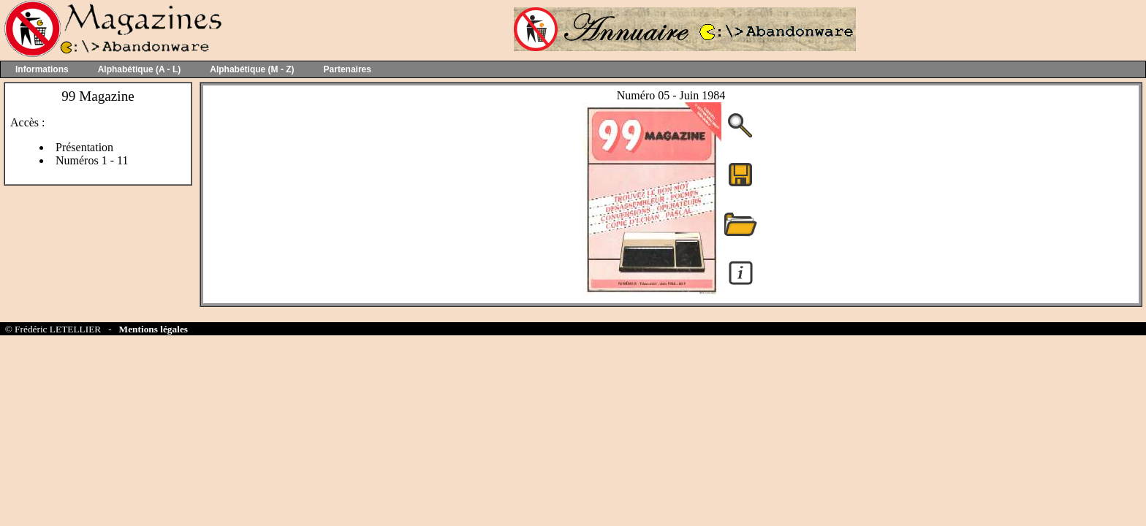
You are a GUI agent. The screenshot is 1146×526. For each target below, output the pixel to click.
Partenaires (347, 69)
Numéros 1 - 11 (92, 160)
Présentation (84, 147)
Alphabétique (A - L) (139, 69)
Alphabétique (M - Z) (252, 69)
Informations (42, 69)
